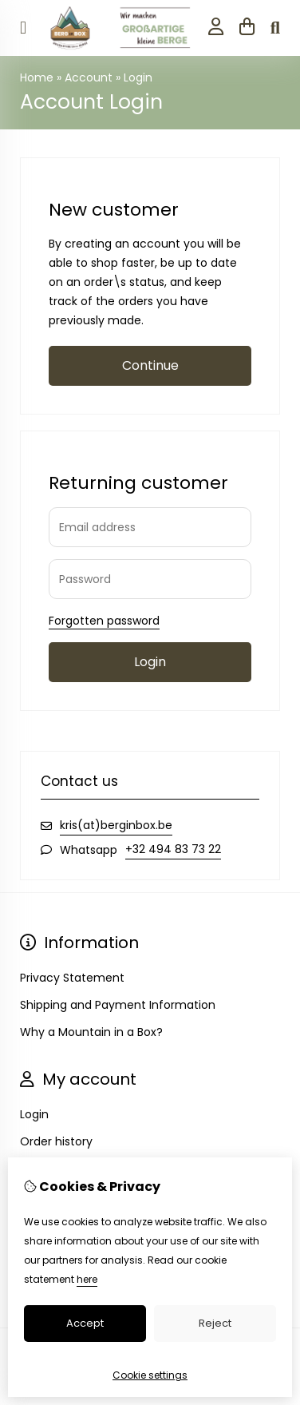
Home (36, 77)
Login (138, 77)
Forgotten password (104, 621)
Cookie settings (150, 1375)
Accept (85, 1323)
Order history (56, 1141)
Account (88, 77)
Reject (215, 1323)
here (87, 1279)
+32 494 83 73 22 (173, 849)
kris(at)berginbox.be (116, 825)
